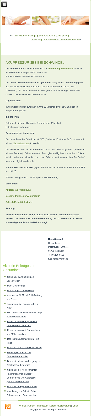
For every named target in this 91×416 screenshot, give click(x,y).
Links (75, 405)
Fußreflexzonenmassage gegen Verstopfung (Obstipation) (40, 35)
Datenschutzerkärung (60, 405)
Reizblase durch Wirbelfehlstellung (24, 347)
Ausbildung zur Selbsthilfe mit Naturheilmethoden (55, 39)
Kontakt (22, 405)
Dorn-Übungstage (16, 285)
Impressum (42, 405)
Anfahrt (31, 405)
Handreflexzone (21, 143)
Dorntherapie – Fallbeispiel (20, 290)
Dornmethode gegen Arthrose (22, 386)
